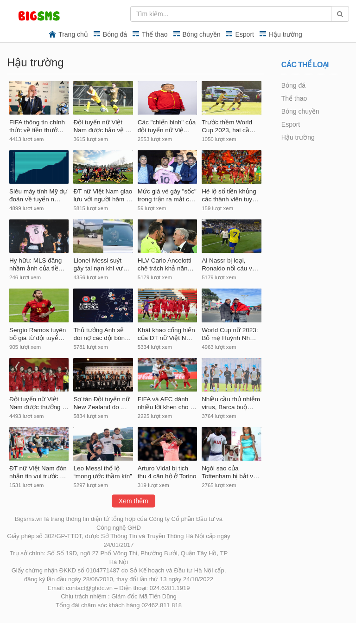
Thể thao (154, 34)
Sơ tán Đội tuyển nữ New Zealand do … (101, 403)
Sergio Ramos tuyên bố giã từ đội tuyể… (37, 334)
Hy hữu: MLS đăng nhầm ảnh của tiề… (36, 264)
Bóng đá (115, 34)
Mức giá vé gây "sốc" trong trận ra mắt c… (167, 195)
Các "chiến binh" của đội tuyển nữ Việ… (167, 126)
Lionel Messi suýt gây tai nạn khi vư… (101, 264)
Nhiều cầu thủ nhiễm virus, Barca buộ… (231, 403)
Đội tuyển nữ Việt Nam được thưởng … (39, 403)
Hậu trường (285, 34)
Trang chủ (73, 34)
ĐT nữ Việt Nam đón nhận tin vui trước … (38, 472)
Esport (244, 34)
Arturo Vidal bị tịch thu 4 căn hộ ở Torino (167, 472)
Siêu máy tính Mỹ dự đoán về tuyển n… (38, 195)
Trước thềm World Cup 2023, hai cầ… (228, 126)
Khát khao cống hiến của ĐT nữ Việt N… (166, 334)
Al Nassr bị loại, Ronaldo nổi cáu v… (230, 264)
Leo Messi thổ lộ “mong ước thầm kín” (102, 472)
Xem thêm (133, 501)
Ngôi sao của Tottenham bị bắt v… (230, 472)
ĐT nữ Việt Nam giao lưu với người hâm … (102, 195)
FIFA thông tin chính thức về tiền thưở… (37, 126)
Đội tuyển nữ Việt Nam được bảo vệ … (102, 126)
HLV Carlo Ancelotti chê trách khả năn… (166, 264)
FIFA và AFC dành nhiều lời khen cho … (167, 403)
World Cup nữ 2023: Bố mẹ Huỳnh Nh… (230, 334)
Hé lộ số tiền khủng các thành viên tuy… (230, 195)
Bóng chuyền (202, 34)
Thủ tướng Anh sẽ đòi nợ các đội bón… (102, 334)
